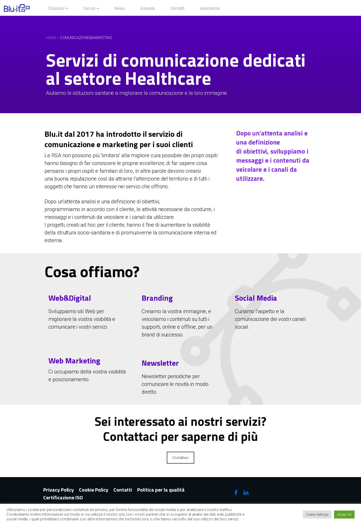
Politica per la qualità (161, 490)
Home (51, 37)
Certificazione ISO (63, 497)
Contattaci (180, 458)
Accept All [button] (344, 514)
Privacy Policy (58, 490)
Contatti (122, 490)
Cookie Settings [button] (317, 514)
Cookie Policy (93, 490)
